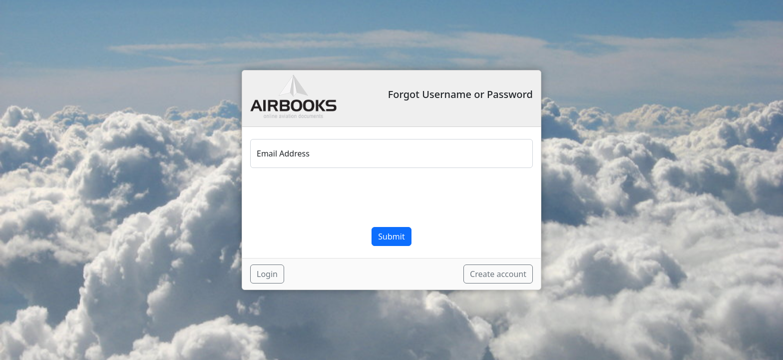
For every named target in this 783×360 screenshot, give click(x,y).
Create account (498, 274)
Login (267, 274)
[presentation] (326, 197)
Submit (391, 236)
